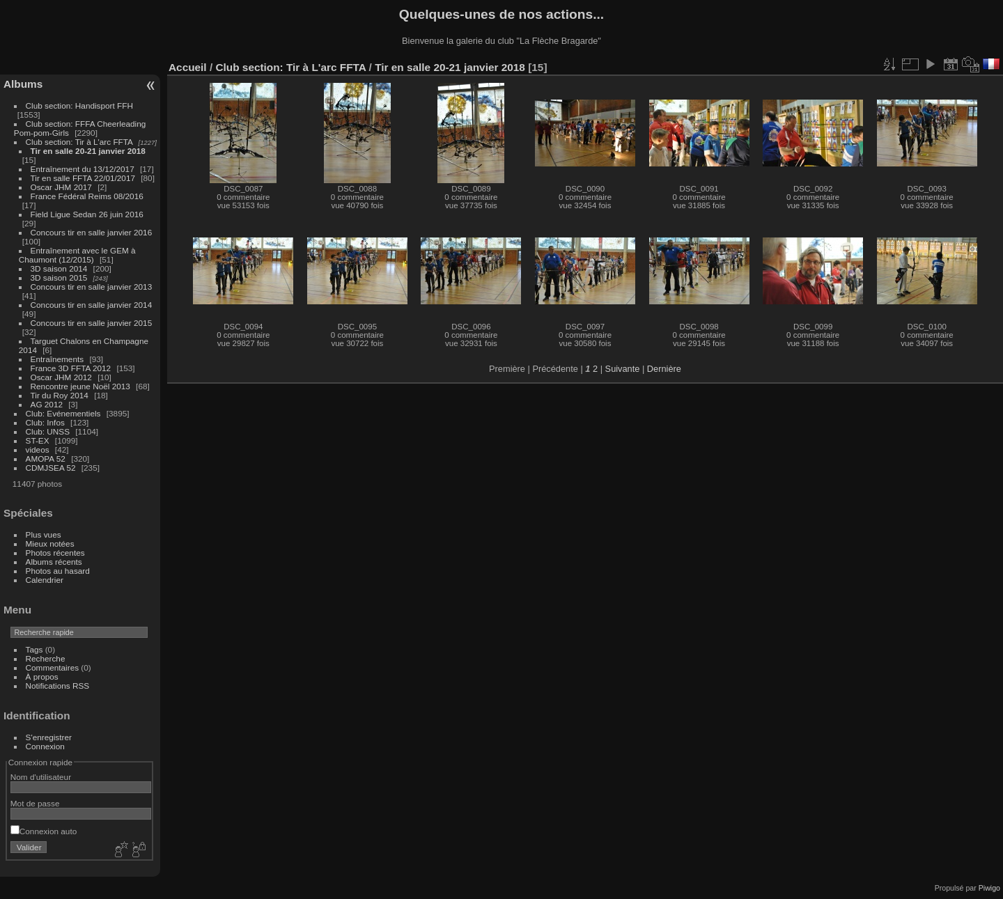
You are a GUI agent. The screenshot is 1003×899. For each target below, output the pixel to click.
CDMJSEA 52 (51, 467)
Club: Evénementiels (63, 413)
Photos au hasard (58, 570)
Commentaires (52, 667)
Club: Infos (45, 422)
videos (37, 449)
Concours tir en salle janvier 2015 (92, 322)
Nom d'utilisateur (40, 776)
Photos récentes (55, 552)
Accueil (188, 67)
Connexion (45, 746)
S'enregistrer (49, 737)
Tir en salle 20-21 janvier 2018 (88, 150)
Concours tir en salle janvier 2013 (92, 286)
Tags (34, 649)
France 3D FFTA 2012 (71, 368)
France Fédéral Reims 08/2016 (87, 196)
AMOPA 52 (45, 458)
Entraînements (57, 358)
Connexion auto (43, 831)
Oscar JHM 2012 (61, 377)
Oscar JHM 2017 (61, 186)
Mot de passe (35, 803)
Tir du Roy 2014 (59, 395)
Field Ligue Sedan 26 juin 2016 (87, 214)
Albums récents (54, 561)
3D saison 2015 (59, 277)
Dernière (664, 368)
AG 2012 (47, 404)
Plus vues (43, 534)
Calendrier (44, 579)
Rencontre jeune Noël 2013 (80, 386)
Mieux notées (50, 543)
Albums (22, 84)
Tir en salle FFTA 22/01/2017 (83, 177)
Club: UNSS (48, 431)
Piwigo (989, 888)
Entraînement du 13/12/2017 (82, 168)
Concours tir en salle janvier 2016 (92, 232)
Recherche (45, 658)
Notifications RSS (58, 685)
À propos (42, 676)
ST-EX (37, 440)
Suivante (622, 368)
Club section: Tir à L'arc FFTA (79, 141)
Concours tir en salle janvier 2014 (92, 304)
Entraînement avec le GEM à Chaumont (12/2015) (77, 255)
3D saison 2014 (59, 268)
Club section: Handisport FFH (79, 105)
